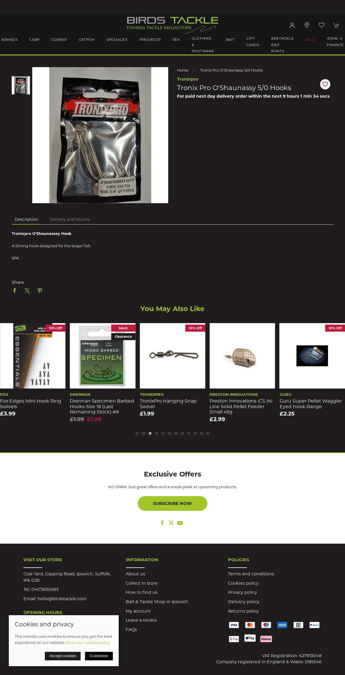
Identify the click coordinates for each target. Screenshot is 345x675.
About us (135, 573)
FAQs (131, 629)
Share (18, 282)
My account (138, 611)
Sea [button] (176, 40)
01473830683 (45, 589)
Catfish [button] (87, 40)
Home (182, 70)
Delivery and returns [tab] (70, 219)
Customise (99, 656)
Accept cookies (63, 656)
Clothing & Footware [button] (203, 44)
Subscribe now (172, 503)
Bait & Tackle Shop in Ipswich (157, 601)
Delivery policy (243, 601)
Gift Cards (252, 41)
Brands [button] (9, 40)
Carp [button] (34, 40)
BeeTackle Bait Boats (282, 44)
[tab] (137, 433)
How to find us (141, 592)
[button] (321, 25)
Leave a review (141, 620)
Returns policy (243, 611)
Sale (310, 40)
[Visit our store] (307, 25)
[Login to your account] (292, 25)
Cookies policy (243, 583)
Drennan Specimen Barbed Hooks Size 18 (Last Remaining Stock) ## (172, 406)
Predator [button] (150, 40)
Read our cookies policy (88, 642)
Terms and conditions (251, 573)
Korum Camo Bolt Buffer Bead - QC (28, 403)
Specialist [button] (117, 40)
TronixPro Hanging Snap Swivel (238, 403)
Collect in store (142, 583)
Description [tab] (26, 219)
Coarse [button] (59, 40)
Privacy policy (242, 592)
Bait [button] (230, 40)
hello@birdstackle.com (62, 598)
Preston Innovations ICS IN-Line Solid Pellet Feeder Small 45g (312, 406)
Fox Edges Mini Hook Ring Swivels (100, 403)
